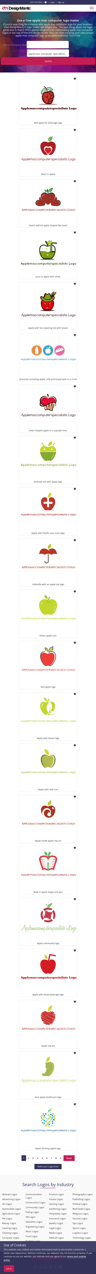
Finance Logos (56, 1193)
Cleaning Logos (10, 1232)
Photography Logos (82, 1193)
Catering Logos (9, 1227)
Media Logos (55, 1232)
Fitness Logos (56, 1198)
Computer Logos (10, 1237)
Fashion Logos (33, 1240)
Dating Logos (32, 1211)
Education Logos (34, 1221)
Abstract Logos (9, 1193)
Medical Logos (56, 1237)
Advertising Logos (11, 1198)
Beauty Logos (9, 1222)
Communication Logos (34, 1195)
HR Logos (30, 1216)
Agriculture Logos (11, 1213)
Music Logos (32, 1231)
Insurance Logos (57, 1218)
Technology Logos (82, 1237)
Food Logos (32, 1235)
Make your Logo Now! (48, 1166)
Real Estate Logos (81, 1208)
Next (69, 1157)
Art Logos (7, 1203)
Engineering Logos (35, 1226)
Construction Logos (35, 1202)
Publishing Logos (81, 1198)
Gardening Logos (57, 1208)
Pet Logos (7, 1218)
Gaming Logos (56, 1203)
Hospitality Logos (58, 1213)
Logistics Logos (80, 1232)
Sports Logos (79, 1227)
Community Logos (35, 1207)
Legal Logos (55, 1227)
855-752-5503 (36, 2)
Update (48, 60)
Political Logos (80, 1203)
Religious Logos (80, 1213)
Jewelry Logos (56, 1222)
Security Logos (80, 1218)
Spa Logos (78, 1222)
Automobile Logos (11, 1208)
